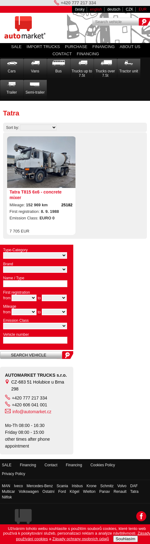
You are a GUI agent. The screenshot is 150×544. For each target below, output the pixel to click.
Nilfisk (7, 497)
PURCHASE (76, 46)
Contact (62, 53)
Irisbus (77, 486)
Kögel (74, 491)
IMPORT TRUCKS (43, 46)
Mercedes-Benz (40, 486)
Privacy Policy (13, 474)
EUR (143, 9)
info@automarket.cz (31, 411)
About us (130, 46)
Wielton (89, 491)
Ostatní (48, 491)
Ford (62, 491)
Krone (91, 486)
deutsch (113, 9)
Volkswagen (29, 491)
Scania (62, 486)
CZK (129, 9)
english (96, 9)
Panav (104, 491)
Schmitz (107, 486)
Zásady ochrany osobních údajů (80, 539)
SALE (16, 46)
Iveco (18, 486)
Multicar (8, 491)
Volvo (121, 486)
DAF (134, 486)
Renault (120, 491)
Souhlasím (125, 539)
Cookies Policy (102, 465)
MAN (6, 486)
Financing (103, 46)
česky (80, 9)
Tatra (134, 491)
